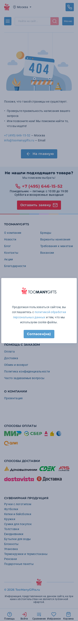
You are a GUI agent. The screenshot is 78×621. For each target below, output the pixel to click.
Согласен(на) (39, 334)
